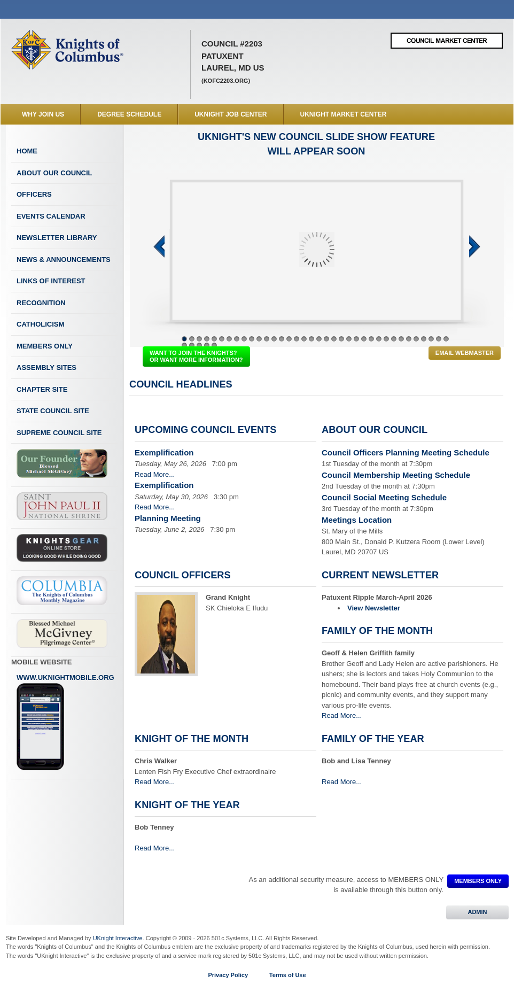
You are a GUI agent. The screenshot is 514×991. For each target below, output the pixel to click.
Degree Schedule (129, 114)
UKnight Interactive (118, 938)
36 (446, 339)
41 (214, 345)
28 (386, 339)
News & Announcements (64, 260)
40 (207, 345)
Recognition (41, 303)
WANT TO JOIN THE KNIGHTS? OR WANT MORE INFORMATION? (196, 356)
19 (319, 339)
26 (371, 339)
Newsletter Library (57, 238)
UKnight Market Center (343, 114)
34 (431, 339)
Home (27, 151)
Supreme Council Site (59, 433)
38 (192, 345)
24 (356, 339)
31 (409, 339)
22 (341, 339)
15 (289, 339)
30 (401, 339)
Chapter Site (42, 389)
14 (281, 339)
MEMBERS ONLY (478, 881)
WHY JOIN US (43, 114)
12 (266, 339)
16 (296, 339)
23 (349, 339)
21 (334, 339)
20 (326, 339)
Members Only (45, 346)
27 (379, 339)
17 (304, 339)
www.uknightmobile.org (65, 722)
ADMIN (477, 912)
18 (311, 339)
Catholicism (40, 324)
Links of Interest (51, 281)
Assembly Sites (46, 367)
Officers (34, 194)
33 (423, 339)
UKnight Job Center (230, 114)
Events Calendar (51, 216)
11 (259, 339)
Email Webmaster (464, 353)
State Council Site (53, 411)
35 (438, 339)
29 (394, 339)
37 (184, 345)
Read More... (155, 474)
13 (274, 339)
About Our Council (54, 173)
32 (416, 339)
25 (364, 339)
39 (199, 345)
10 (251, 339)
